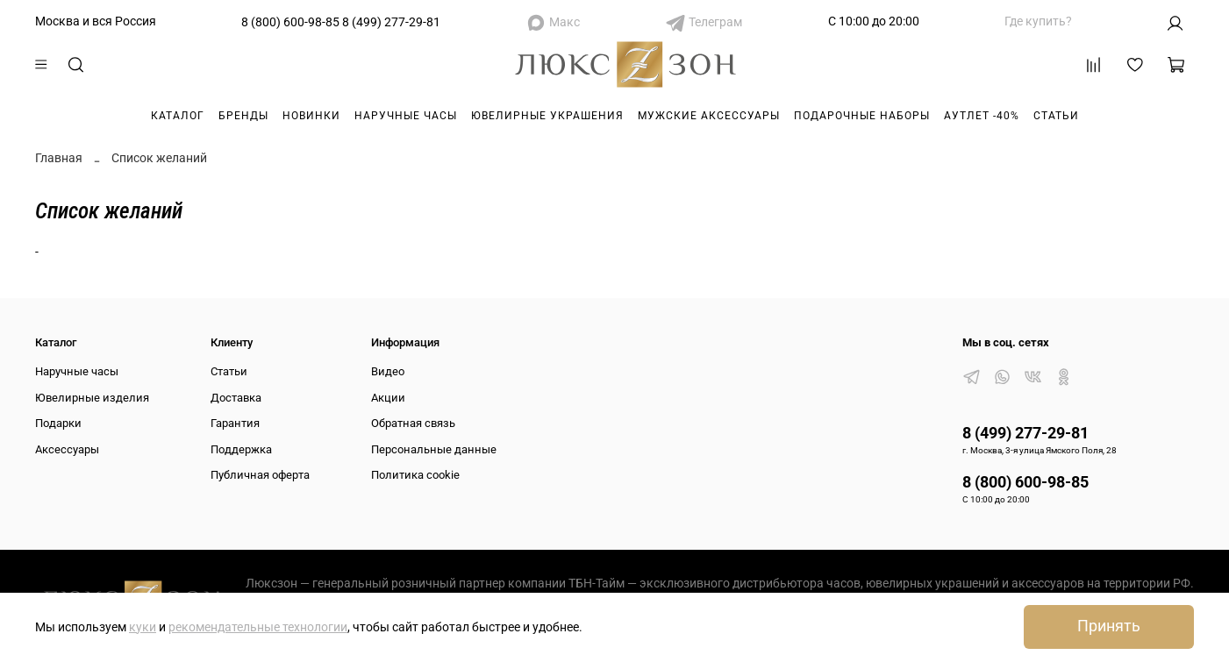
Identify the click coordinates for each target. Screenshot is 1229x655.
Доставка (236, 397)
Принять (1108, 626)
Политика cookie (415, 474)
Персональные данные (434, 449)
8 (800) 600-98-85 (290, 22)
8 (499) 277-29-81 (391, 22)
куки (142, 627)
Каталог (177, 116)
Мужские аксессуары (709, 116)
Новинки (311, 116)
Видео (387, 371)
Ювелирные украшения (547, 116)
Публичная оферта (260, 474)
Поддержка (241, 449)
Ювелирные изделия (92, 397)
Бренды (243, 116)
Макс (564, 22)
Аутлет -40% (981, 116)
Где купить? (1038, 21)
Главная (58, 158)
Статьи (1056, 116)
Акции (388, 397)
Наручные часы (405, 116)
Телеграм (715, 22)
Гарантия (235, 423)
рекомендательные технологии (257, 627)
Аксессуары (67, 449)
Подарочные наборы (862, 116)
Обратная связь (413, 423)
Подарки (58, 423)
